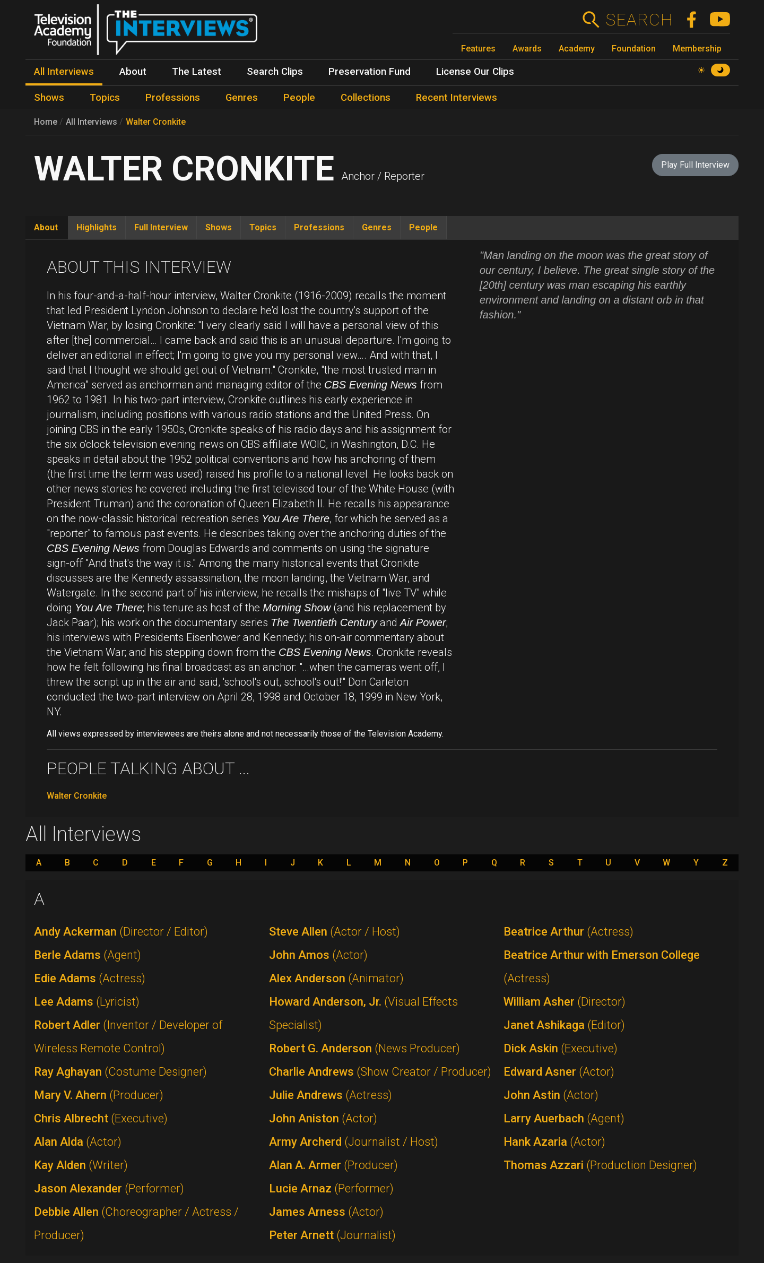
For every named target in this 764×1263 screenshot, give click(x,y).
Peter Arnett (332, 1235)
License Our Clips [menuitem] (475, 71)
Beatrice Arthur (568, 931)
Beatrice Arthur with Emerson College (601, 966)
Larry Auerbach (563, 1118)
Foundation (634, 49)
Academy (577, 49)
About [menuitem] (132, 71)
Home (45, 122)
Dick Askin (560, 1048)
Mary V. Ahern (98, 1095)
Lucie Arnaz (331, 1188)
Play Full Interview (695, 165)
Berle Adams (87, 955)
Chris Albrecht (101, 1118)
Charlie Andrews (380, 1071)
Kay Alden (81, 1165)
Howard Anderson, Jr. (363, 1013)
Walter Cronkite (156, 122)
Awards (527, 49)
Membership (697, 49)
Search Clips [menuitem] (275, 71)
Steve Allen (334, 931)
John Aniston (323, 1118)
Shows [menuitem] (49, 97)
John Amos (318, 955)
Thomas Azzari (600, 1165)
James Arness (326, 1211)
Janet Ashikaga (564, 1025)
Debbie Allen (136, 1223)
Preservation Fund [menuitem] (369, 71)
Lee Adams (87, 1001)
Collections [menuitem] (365, 97)
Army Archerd (353, 1141)
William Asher (564, 1001)
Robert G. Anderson (364, 1048)
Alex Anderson (336, 978)
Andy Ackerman (121, 931)
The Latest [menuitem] (196, 71)
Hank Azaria (554, 1141)
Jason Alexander (109, 1188)
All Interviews (91, 122)
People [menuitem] (299, 97)
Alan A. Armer (333, 1165)
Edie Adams (89, 978)
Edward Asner (558, 1071)
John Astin (550, 1095)
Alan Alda (77, 1141)
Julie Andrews (330, 1095)
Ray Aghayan (120, 1071)
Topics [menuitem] (105, 97)
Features (478, 49)
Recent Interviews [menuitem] (456, 97)
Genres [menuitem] (241, 97)
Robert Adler (128, 1036)
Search (639, 19)
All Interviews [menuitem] (64, 71)
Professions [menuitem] (172, 97)
